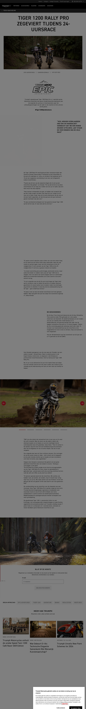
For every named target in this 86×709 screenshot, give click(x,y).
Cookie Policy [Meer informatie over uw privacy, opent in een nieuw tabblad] (65, 707)
